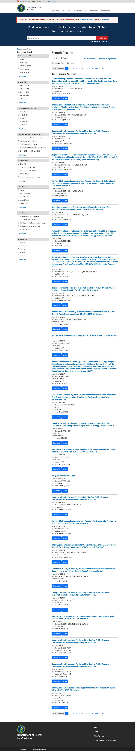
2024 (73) (22, 249)
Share (65, 98)
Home (19, 49)
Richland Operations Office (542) (29, 216)
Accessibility (23, 749)
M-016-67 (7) (23, 121)
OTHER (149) (24, 174)
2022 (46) (22, 256)
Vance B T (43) (24, 200)
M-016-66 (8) (23, 118)
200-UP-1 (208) (24, 92)
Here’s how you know (51, 1)
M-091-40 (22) (24, 112)
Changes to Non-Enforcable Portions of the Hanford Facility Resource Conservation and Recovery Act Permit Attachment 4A (80, 498)
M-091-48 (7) (23, 125)
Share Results (89, 59)
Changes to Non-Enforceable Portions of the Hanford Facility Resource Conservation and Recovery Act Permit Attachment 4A (80, 132)
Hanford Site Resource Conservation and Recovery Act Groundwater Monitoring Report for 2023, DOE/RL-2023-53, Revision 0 (84, 522)
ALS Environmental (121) (27, 229)
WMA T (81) (23, 62)
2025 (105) (23, 246)
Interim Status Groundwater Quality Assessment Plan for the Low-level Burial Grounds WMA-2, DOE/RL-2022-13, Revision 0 (83, 617)
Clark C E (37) (24, 203)
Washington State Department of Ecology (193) (34, 223)
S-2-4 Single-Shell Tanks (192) (29, 141)
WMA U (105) (23, 59)
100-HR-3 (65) (24, 99)
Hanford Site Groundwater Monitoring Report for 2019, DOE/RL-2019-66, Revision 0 (84, 336)
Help (63, 11)
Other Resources (75, 11)
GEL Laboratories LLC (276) (28, 220)
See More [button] (22, 77)
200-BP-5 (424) (24, 89)
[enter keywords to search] (61, 38)
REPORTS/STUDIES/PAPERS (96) (30, 177)
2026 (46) (22, 242)
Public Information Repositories (97, 11)
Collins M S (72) (24, 197)
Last (102, 68)
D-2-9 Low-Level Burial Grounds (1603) (31, 138)
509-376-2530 (104, 19)
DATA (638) (23, 164)
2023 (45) (22, 252)
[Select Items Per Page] (59, 63)
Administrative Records (34, 8)
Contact (55, 11)
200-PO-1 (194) (24, 95)
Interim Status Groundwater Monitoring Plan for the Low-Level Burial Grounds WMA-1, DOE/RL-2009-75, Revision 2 (83, 689)
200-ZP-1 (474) (24, 85)
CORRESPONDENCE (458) (27, 167)
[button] (47, 52)
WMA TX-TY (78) (24, 72)
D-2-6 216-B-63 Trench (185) (28, 144)
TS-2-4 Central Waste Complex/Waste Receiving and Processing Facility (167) (34, 148)
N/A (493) (22, 190)
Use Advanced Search (98, 42)
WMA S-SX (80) (24, 69)
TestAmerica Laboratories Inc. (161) (30, 226)
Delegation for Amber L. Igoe (63, 475)
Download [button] (56, 98)
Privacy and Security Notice (39, 749)
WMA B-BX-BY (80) (25, 66)
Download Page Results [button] (107, 59)
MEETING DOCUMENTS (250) (28, 171)
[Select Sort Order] (75, 63)
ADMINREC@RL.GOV (86, 19)
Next (96, 68)
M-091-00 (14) (24, 115)
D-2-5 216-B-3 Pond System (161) (30, 151)
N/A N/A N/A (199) (25, 193)
